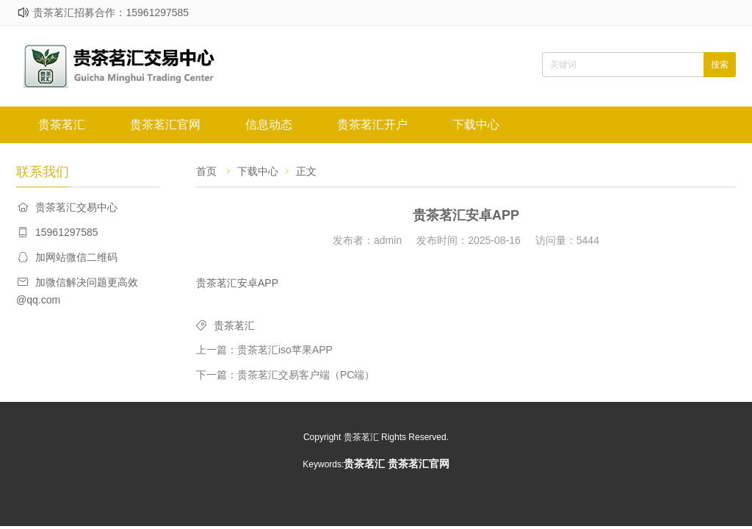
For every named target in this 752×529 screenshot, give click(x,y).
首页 (206, 171)
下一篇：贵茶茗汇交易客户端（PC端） (285, 375)
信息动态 (268, 124)
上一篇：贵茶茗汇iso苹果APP (264, 350)
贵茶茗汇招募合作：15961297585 (111, 12)
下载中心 (475, 124)
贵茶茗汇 (61, 124)
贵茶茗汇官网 (165, 124)
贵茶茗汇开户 (372, 124)
